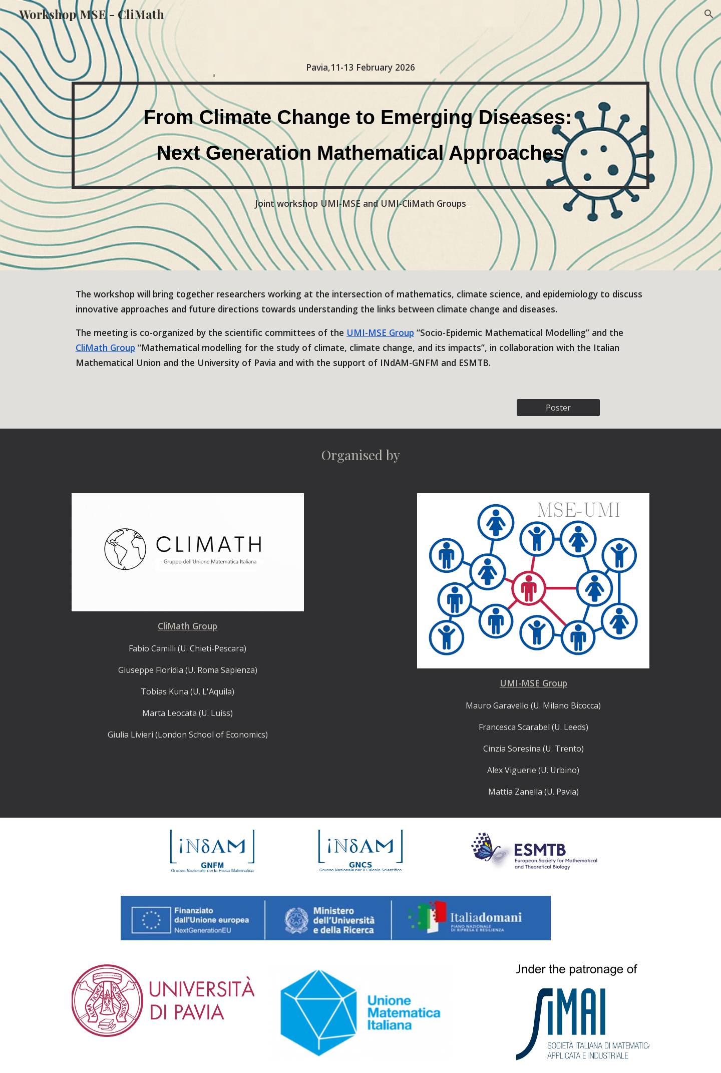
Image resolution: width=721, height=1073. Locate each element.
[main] (360, 67)
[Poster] (558, 407)
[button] (709, 14)
